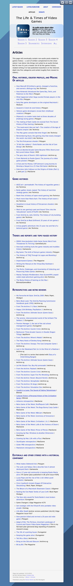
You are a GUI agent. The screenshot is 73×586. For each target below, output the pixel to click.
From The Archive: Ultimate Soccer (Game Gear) (34, 313)
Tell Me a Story (22, 538)
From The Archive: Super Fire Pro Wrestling (32, 375)
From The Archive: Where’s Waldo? (29, 337)
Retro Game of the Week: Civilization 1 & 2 (32, 421)
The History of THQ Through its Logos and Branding (36, 255)
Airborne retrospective (24, 401)
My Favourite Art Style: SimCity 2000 (30, 295)
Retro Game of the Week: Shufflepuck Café (32, 404)
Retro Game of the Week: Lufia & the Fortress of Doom (37, 424)
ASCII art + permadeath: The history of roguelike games (37, 185)
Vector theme (29, 579)
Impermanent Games (24, 261)
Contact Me (30, 575)
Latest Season (17, 7)
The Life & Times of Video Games (36, 19)
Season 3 (42, 39)
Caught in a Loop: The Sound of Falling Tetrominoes (36, 390)
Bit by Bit (19, 545)
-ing (34, 88)
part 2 (23, 172)
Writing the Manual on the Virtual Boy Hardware (34, 264)
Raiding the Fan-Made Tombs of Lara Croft (32, 492)
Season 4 (53, 39)
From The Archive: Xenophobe (27, 381)
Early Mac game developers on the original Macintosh (36, 102)
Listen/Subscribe (33, 7)
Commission (56, 7)
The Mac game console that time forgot (31, 133)
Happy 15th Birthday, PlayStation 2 (29, 309)
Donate (41, 12)
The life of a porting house (26, 532)
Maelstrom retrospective (25, 448)
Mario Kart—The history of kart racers (43, 199)
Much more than (22, 199)
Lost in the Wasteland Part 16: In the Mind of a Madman (37, 349)
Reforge (30, 88)
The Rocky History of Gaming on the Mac (31, 280)
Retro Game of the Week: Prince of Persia (32, 430)
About (45, 7)
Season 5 (22, 43)
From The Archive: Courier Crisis (28, 329)
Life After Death (22, 511)
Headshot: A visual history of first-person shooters (35, 204)
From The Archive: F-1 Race (26, 306)
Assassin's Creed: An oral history (28, 108)
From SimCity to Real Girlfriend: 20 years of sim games (37, 220)
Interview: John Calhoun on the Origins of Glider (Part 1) (37, 169)
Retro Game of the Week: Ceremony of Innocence (35, 416)
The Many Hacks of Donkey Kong (28, 341)
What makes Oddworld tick (26, 464)
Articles (32, 12)
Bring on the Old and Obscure (27, 541)
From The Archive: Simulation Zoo (29, 387)
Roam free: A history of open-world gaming (32, 195)
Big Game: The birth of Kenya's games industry (34, 252)
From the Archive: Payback (26, 369)
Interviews (46, 43)
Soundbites (34, 43)
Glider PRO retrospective (25, 445)
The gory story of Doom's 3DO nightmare (31, 155)
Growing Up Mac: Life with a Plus (28, 438)
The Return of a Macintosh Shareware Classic (33, 489)
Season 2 (32, 39)
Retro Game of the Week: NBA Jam (29, 413)
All (55, 43)
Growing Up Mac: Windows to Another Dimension (35, 433)
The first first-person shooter (27, 141)
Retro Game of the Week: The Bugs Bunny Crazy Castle (37, 407)
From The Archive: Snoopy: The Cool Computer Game (36, 344)
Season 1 (22, 39)
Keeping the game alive (25, 535)
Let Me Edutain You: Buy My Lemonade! (31, 365)
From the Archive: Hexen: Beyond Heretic (32, 378)
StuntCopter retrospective (26, 442)
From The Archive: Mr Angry (26, 384)
